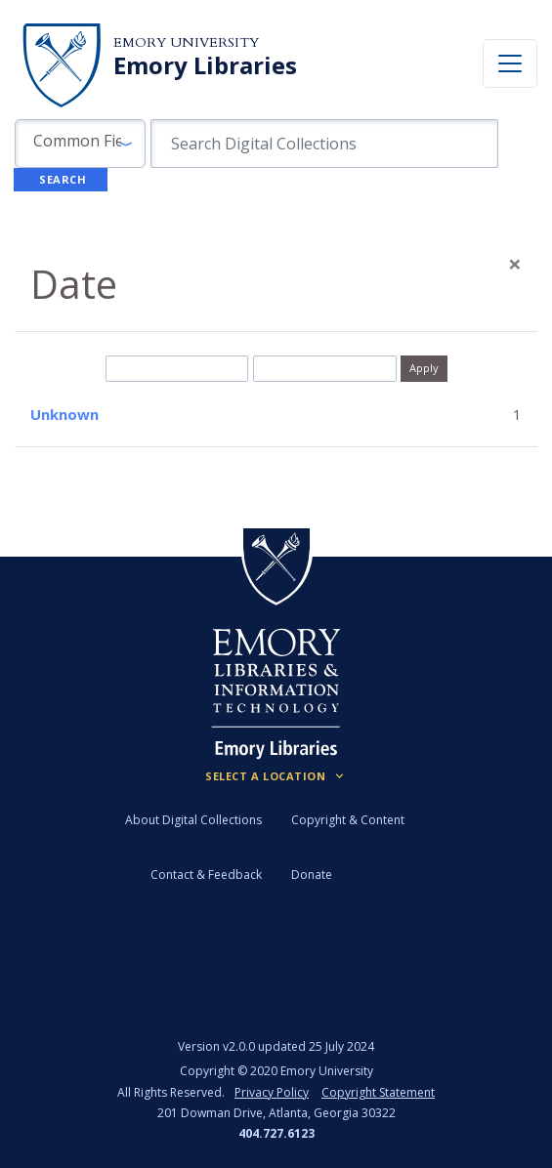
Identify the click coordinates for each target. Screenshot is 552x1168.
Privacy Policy (271, 1092)
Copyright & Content (347, 820)
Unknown (64, 414)
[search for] (324, 143)
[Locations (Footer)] (276, 776)
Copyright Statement (378, 1092)
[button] (80, 143)
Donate (311, 874)
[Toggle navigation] (510, 63)
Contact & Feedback (206, 874)
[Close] (514, 263)
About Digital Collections (193, 820)
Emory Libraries (205, 65)
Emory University (186, 42)
